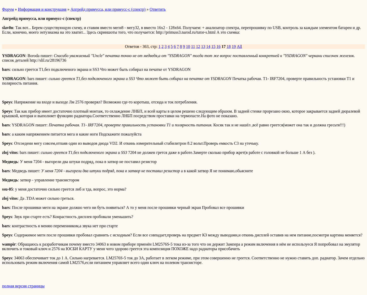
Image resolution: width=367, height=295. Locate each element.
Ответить (158, 9)
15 (213, 46)
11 (193, 46)
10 (188, 46)
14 (208, 46)
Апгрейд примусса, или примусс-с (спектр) (108, 9)
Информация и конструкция (42, 9)
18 (229, 46)
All (239, 46)
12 (198, 46)
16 (218, 46)
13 (203, 46)
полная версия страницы (23, 286)
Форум (8, 9)
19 (234, 46)
